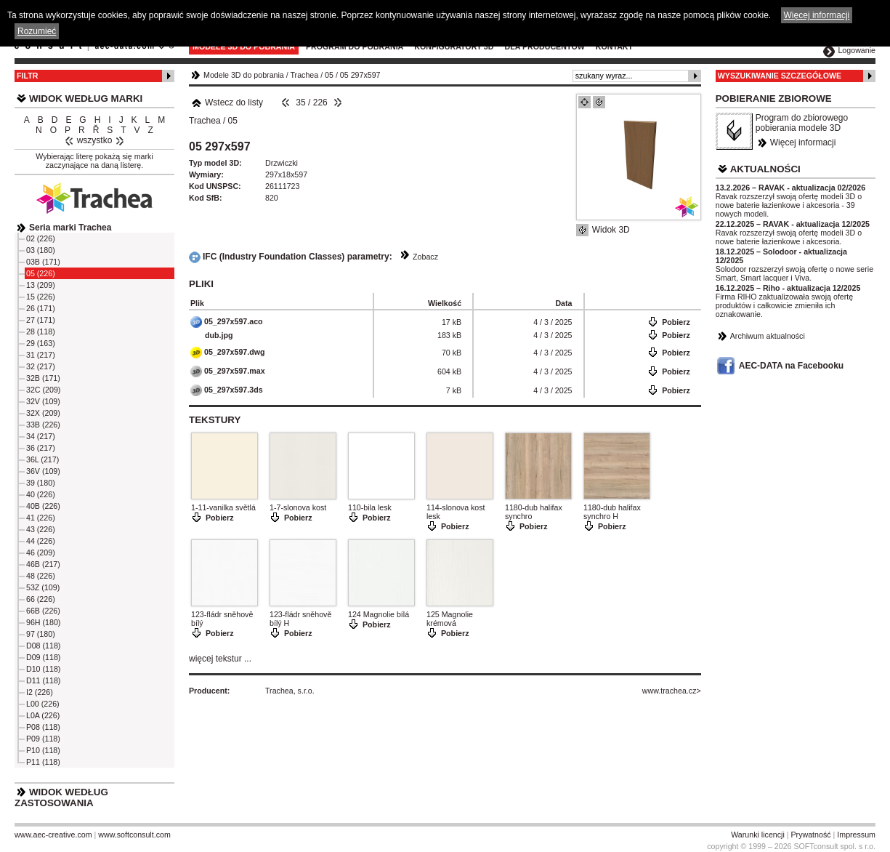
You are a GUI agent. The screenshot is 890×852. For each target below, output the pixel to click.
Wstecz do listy (227, 102)
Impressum (856, 834)
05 (329, 75)
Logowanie (856, 50)
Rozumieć (36, 31)
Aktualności (765, 169)
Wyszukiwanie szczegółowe (780, 75)
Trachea (305, 75)
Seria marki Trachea (70, 227)
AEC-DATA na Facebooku (791, 366)
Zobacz (425, 256)
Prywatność (811, 834)
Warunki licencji (758, 834)
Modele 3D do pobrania (244, 46)
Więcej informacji (803, 142)
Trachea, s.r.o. (290, 690)
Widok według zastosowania (61, 797)
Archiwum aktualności (767, 335)
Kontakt (614, 46)
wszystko (95, 140)
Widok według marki (85, 98)
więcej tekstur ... (220, 659)
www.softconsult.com (134, 834)
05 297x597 (360, 75)
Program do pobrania (354, 46)
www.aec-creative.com (53, 834)
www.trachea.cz (669, 690)
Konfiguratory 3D (453, 46)
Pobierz (676, 322)
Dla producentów (544, 46)
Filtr (27, 75)
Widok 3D (611, 230)
